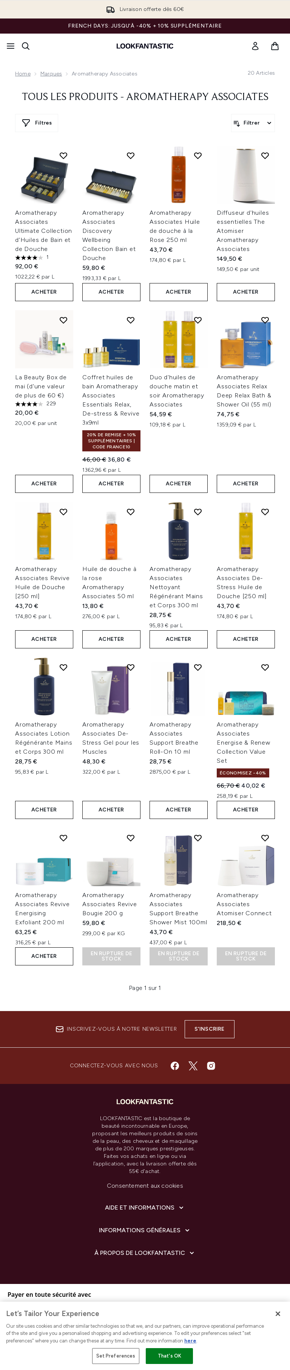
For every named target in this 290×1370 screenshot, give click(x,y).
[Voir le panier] (275, 46)
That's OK (169, 1356)
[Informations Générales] (145, 1230)
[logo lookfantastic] (145, 46)
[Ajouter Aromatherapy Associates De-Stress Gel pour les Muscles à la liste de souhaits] (131, 667)
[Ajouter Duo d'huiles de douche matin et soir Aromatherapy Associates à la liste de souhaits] (198, 320)
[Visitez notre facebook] (175, 1066)
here (190, 1341)
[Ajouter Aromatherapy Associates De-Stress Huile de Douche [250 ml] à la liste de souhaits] (265, 512)
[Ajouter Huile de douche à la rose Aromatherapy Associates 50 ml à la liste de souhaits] (131, 512)
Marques (51, 74)
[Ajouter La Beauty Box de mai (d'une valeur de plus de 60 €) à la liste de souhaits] (63, 320)
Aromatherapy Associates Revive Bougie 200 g (109, 904)
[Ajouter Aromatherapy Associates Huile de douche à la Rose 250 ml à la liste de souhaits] (198, 155)
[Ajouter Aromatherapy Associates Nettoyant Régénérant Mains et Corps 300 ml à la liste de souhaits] (198, 512)
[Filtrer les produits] (253, 123)
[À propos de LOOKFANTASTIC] (145, 1253)
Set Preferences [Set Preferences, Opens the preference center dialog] (116, 1356)
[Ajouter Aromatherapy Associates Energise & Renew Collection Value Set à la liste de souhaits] (265, 667)
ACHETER (44, 292)
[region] (145, 1336)
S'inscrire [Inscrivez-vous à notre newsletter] (209, 1029)
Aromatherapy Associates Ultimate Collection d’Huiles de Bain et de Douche (43, 230)
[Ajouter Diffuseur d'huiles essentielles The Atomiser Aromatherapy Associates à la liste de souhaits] (265, 155)
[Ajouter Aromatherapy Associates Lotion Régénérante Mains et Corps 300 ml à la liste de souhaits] (63, 667)
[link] (255, 46)
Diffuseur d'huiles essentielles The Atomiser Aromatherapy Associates (243, 230)
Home (23, 74)
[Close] (278, 1313)
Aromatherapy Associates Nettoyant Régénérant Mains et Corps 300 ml (176, 587)
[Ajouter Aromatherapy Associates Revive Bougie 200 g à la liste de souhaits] (131, 838)
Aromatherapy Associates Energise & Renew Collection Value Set (243, 742)
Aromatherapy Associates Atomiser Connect (244, 904)
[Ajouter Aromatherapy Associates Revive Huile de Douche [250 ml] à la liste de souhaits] (63, 512)
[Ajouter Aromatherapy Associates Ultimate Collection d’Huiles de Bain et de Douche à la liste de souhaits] (63, 155)
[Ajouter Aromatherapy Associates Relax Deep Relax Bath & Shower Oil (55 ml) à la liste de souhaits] (265, 320)
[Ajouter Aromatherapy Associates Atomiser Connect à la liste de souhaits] (265, 838)
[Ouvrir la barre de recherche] (25, 46)
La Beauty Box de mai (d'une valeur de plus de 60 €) (41, 386)
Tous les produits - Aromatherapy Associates (145, 97)
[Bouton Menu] (10, 46)
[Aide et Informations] (145, 1207)
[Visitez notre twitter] (193, 1066)
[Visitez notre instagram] (211, 1066)
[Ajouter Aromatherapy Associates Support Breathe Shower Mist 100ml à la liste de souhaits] (198, 838)
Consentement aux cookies (145, 1185)
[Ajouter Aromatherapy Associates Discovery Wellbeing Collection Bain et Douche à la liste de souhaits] (131, 155)
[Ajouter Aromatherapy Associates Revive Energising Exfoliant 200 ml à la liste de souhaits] (63, 838)
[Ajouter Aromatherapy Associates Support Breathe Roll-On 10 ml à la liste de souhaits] (198, 667)
